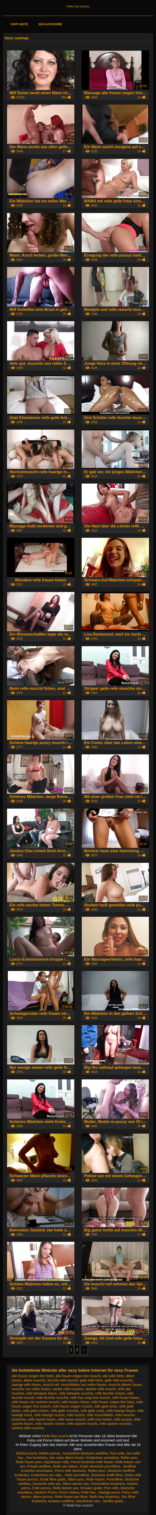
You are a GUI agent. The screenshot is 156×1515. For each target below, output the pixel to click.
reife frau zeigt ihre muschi (90, 1398)
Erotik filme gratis (53, 1479)
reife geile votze (92, 1411)
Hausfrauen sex (88, 1501)
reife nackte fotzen (41, 1419)
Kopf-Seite (19, 24)
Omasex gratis (91, 1488)
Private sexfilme (39, 1466)
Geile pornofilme (76, 1475)
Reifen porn (96, 1471)
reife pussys (123, 1419)
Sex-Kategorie (50, 24)
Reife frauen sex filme (71, 1497)
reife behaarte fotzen (41, 1393)
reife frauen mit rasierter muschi (35, 1402)
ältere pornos (43, 1497)
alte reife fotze (113, 1376)
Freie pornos (41, 1488)
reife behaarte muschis (76, 1393)
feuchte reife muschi (62, 1380)
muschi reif (51, 1385)
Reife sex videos (65, 1466)
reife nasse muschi (71, 1419)
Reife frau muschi (78, 6)
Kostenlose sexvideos (102, 1458)
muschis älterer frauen (125, 1385)
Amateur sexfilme (61, 1501)
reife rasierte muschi (82, 1424)
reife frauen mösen (75, 1402)
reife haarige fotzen (120, 1411)
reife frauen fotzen (125, 1398)
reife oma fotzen (100, 1419)
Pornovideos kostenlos (108, 1484)
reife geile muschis (65, 1411)
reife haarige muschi (49, 1415)
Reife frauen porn (29, 1462)
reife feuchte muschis (52, 1398)
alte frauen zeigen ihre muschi (78, 1376)
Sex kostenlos (36, 1458)
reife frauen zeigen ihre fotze (112, 1402)
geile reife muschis (119, 1380)
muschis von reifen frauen (31, 1389)
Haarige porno (109, 1492)
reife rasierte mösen (50, 1424)
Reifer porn (129, 1458)
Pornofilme (115, 1479)
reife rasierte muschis (115, 1424)
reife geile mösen (36, 1411)
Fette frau (89, 1492)
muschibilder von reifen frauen (83, 1385)
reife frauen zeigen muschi (72, 1406)
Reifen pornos (50, 1453)
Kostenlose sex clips (47, 1475)
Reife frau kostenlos (104, 1497)
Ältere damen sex (75, 1484)
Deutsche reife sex (46, 1484)
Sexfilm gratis (113, 1501)
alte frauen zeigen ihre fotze (33, 1376)
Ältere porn (76, 1479)
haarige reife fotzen (26, 1385)
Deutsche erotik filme (107, 1475)
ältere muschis (35, 1380)
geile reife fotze (91, 1380)
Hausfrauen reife (56, 1462)
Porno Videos (69, 1492)
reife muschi (76, 1415)
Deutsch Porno (46, 1492)
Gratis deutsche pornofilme (100, 1466)
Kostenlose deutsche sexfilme (85, 1453)
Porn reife (117, 1453)
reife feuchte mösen (110, 1393)
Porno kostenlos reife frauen (92, 1462)
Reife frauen (95, 1479)
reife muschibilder (100, 1415)
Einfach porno (26, 1453)
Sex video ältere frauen (66, 1458)
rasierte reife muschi (100, 1389)
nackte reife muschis (67, 1389)
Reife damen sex (65, 1488)
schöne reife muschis (28, 1428)
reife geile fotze (105, 1406)
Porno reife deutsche (70, 1471)
